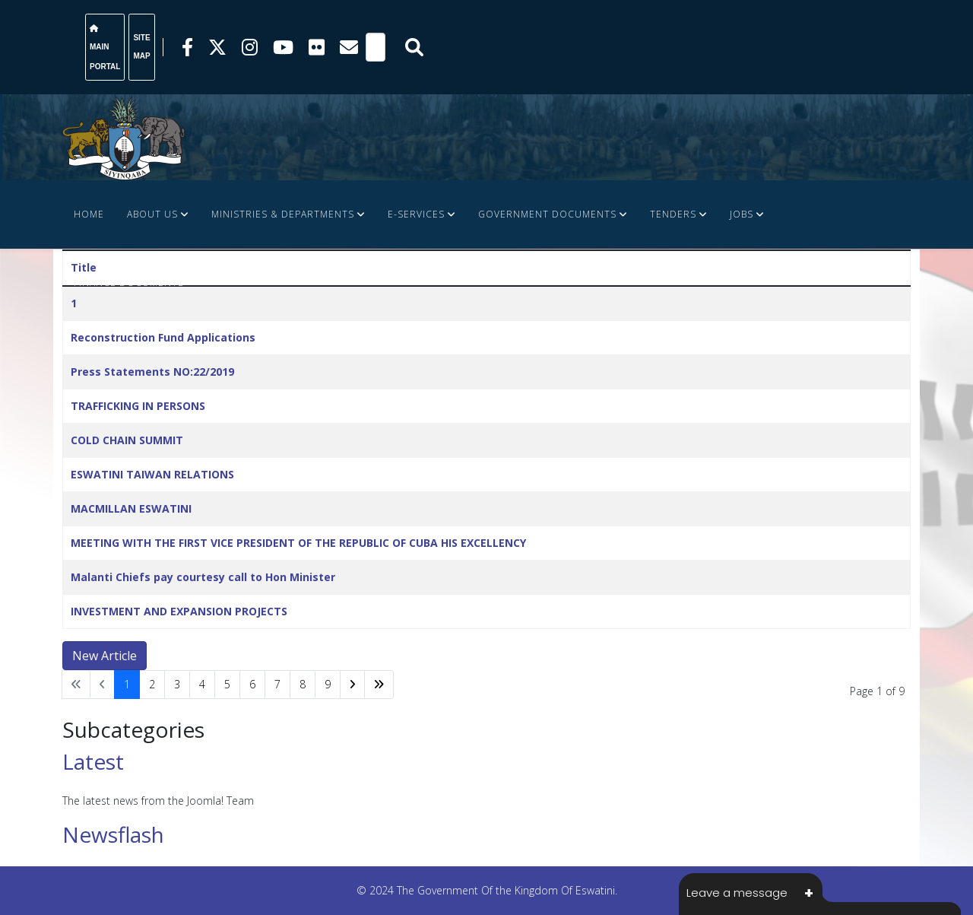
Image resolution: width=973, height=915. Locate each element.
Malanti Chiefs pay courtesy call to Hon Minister (203, 577)
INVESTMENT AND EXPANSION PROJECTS (179, 611)
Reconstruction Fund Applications (163, 337)
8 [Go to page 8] (303, 684)
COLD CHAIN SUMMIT (127, 440)
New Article (104, 655)
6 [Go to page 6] (252, 684)
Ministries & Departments (282, 214)
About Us (152, 214)
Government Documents (547, 214)
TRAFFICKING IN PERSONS (138, 406)
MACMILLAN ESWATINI (131, 508)
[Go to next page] (352, 684)
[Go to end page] (379, 684)
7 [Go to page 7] (277, 684)
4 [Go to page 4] (202, 684)
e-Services (416, 214)
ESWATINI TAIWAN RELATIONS (152, 474)
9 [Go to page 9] (328, 684)
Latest (93, 761)
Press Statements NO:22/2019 (152, 371)
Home (89, 214)
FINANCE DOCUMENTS (129, 282)
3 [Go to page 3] (177, 684)
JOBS (741, 214)
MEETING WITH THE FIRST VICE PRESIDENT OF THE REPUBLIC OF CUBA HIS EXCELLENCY (298, 542)
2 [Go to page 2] (152, 684)
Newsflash (113, 834)
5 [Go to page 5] (227, 684)
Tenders (673, 214)
